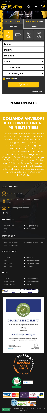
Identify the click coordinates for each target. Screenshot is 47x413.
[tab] (12, 26)
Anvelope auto (9, 281)
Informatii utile (9, 226)
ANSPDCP (29, 266)
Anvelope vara (9, 284)
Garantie (29, 257)
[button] (29, 6)
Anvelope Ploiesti (32, 281)
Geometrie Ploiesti (11, 245)
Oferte (6, 278)
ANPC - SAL (8, 263)
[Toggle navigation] (44, 1)
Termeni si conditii (33, 260)
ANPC (6, 260)
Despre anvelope (32, 226)
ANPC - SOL (8, 266)
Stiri (5, 231)
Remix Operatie (24, 15)
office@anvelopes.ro (20, 208)
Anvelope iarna (32, 278)
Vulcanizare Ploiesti (11, 242)
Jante (28, 284)
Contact (7, 257)
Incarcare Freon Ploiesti (35, 242)
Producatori (30, 229)
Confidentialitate (32, 263)
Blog (5, 229)
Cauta (23, 84)
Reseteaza (37, 91)
